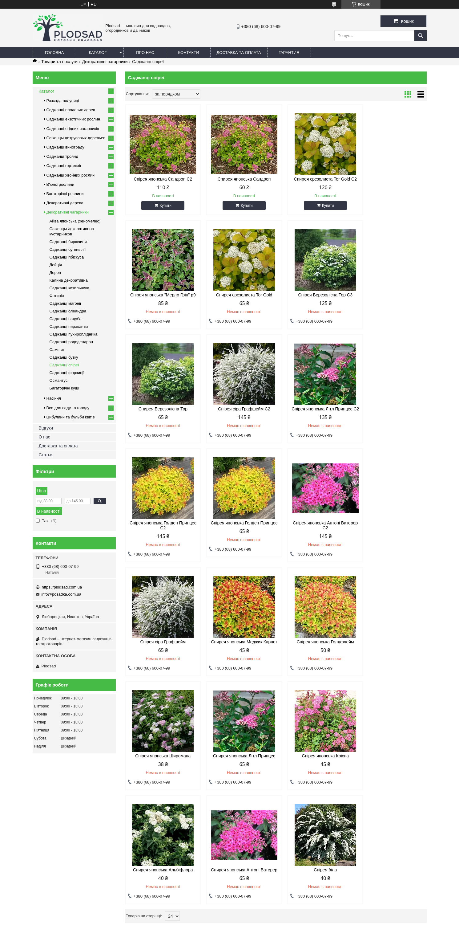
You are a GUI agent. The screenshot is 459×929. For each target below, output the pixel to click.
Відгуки (46, 428)
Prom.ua (258, 917)
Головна (54, 52)
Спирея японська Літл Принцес (161, 641)
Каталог (98, 52)
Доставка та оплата (239, 52)
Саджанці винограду (65, 147)
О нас (44, 436)
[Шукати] (420, 35)
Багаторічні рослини (65, 193)
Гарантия (289, 52)
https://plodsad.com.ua (62, 587)
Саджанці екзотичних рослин (73, 119)
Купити (163, 205)
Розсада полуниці (62, 100)
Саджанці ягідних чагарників (72, 128)
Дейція (56, 265)
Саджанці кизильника (70, 288)
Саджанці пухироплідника (74, 334)
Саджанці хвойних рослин (70, 175)
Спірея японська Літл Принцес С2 (160, 411)
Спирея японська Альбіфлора (314, 641)
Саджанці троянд (62, 156)
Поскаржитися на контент (252, 923)
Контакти (188, 52)
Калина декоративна (69, 280)
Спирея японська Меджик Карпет (237, 527)
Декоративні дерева (64, 203)
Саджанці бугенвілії (68, 249)
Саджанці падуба (66, 318)
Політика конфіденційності (300, 923)
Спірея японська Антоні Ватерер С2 (390, 411)
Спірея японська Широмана (390, 527)
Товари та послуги (59, 61)
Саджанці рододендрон (71, 342)
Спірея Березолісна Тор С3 (237, 294)
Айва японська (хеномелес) (75, 221)
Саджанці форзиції (67, 372)
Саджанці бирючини (68, 241)
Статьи (46, 454)
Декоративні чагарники (105, 61)
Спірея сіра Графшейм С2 (390, 294)
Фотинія (57, 295)
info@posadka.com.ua (62, 594)
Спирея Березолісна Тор (313, 294)
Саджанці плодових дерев (70, 110)
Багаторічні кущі (64, 388)
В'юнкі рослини (60, 184)
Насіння (53, 398)
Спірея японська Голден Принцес (314, 411)
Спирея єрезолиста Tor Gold (161, 294)
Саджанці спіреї (64, 365)
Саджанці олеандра (68, 311)
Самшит (57, 349)
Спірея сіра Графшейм (160, 527)
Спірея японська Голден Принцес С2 (237, 411)
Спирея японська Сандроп (237, 179)
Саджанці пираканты (69, 326)
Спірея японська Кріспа (237, 641)
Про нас (145, 52)
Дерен (55, 272)
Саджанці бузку (64, 357)
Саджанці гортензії (63, 165)
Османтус (59, 380)
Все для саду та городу (68, 407)
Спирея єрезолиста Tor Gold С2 (314, 179)
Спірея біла (160, 755)
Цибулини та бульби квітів (70, 417)
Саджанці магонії (65, 303)
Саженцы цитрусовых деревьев (76, 138)
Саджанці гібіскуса (67, 257)
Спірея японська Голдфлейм (314, 527)
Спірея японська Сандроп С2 (160, 179)
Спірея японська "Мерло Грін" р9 (391, 179)
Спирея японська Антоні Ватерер (390, 641)
